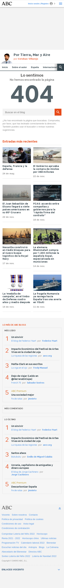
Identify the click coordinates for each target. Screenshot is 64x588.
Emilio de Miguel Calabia (39, 457)
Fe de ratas (16, 399)
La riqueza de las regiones (24, 356)
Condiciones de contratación (16, 528)
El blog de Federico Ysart (23, 341)
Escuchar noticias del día (14, 547)
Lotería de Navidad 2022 (44, 556)
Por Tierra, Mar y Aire (32, 55)
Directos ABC (35, 551)
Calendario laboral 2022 (33, 542)
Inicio (5, 67)
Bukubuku (16, 457)
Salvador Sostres (35, 383)
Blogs (42, 547)
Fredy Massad (40, 368)
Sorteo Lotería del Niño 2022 (16, 556)
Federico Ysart (49, 341)
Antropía (33, 547)
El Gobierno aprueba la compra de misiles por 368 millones (46, 169)
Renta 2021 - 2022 (11, 538)
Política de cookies (34, 519)
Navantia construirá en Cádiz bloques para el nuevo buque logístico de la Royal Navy (16, 253)
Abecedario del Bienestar (14, 551)
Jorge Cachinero (20, 475)
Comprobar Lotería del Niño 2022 (18, 534)
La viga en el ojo (19, 368)
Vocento (6, 514)
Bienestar (51, 542)
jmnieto (32, 399)
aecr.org (47, 356)
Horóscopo (42, 534)
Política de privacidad (12, 519)
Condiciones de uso (11, 523)
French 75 (16, 383)
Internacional (50, 67)
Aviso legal (28, 523)
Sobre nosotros (19, 514)
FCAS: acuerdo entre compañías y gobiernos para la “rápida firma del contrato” (46, 210)
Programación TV (10, 542)
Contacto (33, 514)
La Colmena (52, 547)
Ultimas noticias (48, 538)
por (26, 59)
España (35, 67)
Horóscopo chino (30, 538)
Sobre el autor (19, 67)
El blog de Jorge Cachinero (24, 472)
